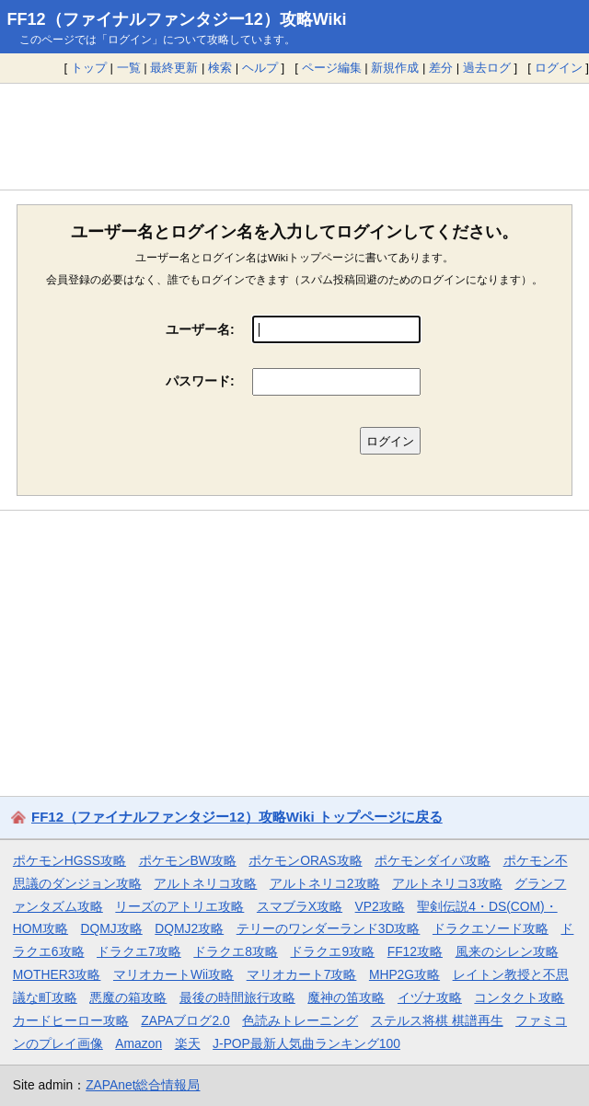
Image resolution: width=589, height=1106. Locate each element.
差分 (441, 68)
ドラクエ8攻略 (235, 951)
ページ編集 (332, 68)
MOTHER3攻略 (57, 974)
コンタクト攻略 (519, 997)
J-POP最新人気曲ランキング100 (306, 1043)
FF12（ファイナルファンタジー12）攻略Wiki (177, 19)
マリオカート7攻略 (302, 974)
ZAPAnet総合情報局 (143, 1084)
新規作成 (395, 68)
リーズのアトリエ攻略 (179, 906)
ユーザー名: (200, 329)
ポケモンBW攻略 (188, 860)
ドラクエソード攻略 (491, 928)
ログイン (559, 68)
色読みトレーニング (300, 1020)
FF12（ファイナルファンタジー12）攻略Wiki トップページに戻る (237, 816)
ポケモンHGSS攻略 (69, 860)
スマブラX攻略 (299, 906)
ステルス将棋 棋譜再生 (437, 1020)
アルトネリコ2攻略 (325, 883)
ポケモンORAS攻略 (305, 860)
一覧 (129, 68)
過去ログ (487, 68)
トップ (89, 68)
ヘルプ (260, 68)
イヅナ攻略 (430, 997)
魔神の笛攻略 (346, 997)
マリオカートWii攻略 (173, 974)
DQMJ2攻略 (189, 928)
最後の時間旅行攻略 (237, 997)
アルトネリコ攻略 (205, 883)
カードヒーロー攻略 (71, 1020)
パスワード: (200, 381)
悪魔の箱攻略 (128, 997)
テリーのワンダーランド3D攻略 (329, 928)
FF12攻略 (415, 951)
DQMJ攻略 (112, 928)
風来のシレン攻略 (507, 951)
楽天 (188, 1043)
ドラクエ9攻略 (332, 951)
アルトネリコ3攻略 (447, 883)
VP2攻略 (380, 906)
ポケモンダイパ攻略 (433, 860)
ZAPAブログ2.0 (185, 1020)
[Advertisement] (294, 136)
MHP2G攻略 (404, 974)
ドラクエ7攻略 (139, 951)
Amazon (138, 1043)
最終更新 (174, 68)
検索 (220, 68)
